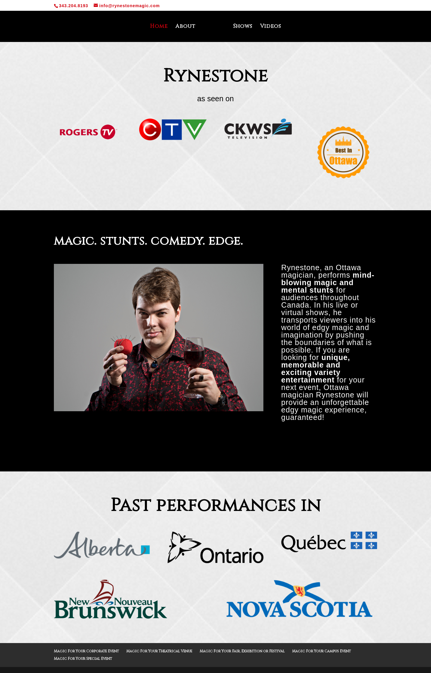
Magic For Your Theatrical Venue (159, 651)
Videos (268, 27)
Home (161, 27)
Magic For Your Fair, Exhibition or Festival (242, 651)
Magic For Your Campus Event (321, 651)
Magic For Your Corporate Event (86, 651)
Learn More (216, 443)
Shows (240, 27)
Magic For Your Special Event (83, 658)
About (187, 27)
